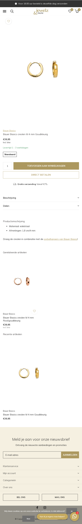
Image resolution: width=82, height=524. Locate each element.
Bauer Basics (9, 130)
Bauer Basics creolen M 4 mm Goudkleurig (24, 414)
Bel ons (21, 497)
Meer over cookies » (49, 519)
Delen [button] (6, 205)
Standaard (9, 154)
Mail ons (60, 497)
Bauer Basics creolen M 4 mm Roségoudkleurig (18, 319)
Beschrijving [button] (9, 197)
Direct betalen (41, 174)
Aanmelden (70, 454)
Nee (28, 519)
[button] (4, 11)
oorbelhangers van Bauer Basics (60, 239)
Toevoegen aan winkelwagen (46, 165)
